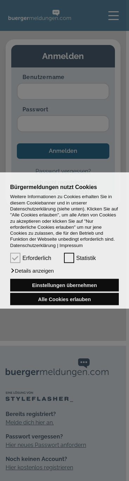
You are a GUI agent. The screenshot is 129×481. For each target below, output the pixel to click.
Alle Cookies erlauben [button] (64, 299)
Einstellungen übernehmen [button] (64, 285)
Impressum (71, 245)
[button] (32, 271)
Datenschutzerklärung (33, 245)
